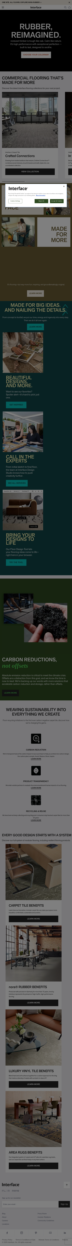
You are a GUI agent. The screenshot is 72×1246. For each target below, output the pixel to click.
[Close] (64, 186)
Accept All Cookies (56, 201)
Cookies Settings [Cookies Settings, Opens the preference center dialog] (15, 201)
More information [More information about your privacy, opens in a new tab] (40, 195)
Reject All (41, 201)
